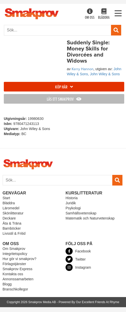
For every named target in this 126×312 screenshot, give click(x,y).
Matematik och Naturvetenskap (90, 218)
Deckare (9, 218)
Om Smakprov (14, 249)
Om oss (89, 14)
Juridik (71, 203)
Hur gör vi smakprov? (19, 259)
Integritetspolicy (15, 254)
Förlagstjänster (14, 264)
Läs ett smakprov (64, 99)
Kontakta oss (13, 274)
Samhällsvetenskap (81, 213)
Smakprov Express (17, 269)
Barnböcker (12, 228)
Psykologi (73, 208)
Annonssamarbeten (18, 279)
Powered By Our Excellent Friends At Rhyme (89, 302)
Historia (71, 198)
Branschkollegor (15, 289)
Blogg (7, 284)
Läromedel (11, 208)
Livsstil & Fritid (14, 233)
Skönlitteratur (13, 213)
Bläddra (103, 14)
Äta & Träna (12, 223)
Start (6, 198)
